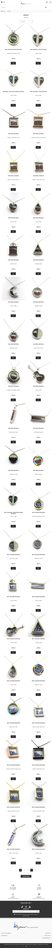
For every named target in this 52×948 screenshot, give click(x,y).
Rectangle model (38, 432)
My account (47, 935)
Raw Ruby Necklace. (13, 218)
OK (26, 946)
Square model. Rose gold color (38, 137)
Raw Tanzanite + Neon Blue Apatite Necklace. (13, 513)
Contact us (47, 933)
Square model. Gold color (14, 179)
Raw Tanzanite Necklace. (38, 512)
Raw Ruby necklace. (13, 133)
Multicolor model (13, 474)
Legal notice (4, 935)
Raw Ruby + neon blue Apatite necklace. (13, 91)
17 (35, 870)
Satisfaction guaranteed (13, 896)
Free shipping (13, 887)
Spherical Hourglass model (13, 53)
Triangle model (38, 263)
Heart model (38, 53)
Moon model (14, 306)
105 (14, 100)
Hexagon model (13, 348)
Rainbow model (38, 474)
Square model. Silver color (38, 179)
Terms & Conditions (6, 933)
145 (38, 58)
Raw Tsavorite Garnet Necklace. (13, 49)
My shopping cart (46, 938)
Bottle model (13, 263)
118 (13, 58)
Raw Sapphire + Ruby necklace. (38, 49)
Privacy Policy (24, 914)
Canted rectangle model (38, 811)
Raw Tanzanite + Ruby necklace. (38, 91)
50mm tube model (13, 432)
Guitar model (38, 390)
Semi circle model (38, 348)
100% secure (39, 887)
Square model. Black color (13, 137)
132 (13, 437)
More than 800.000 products (39, 896)
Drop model (38, 221)
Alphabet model (38, 306)
